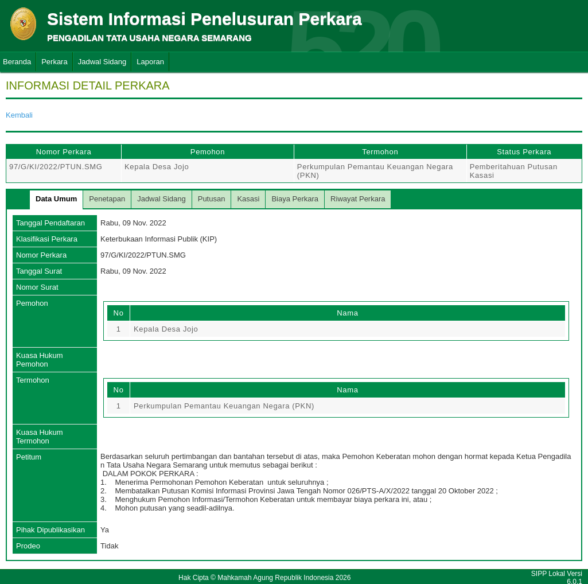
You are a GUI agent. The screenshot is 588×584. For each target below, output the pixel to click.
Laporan (150, 61)
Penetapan (107, 198)
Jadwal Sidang (102, 61)
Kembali (19, 115)
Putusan (211, 198)
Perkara (54, 61)
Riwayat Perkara (357, 198)
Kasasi (248, 198)
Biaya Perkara (294, 198)
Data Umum (56, 198)
